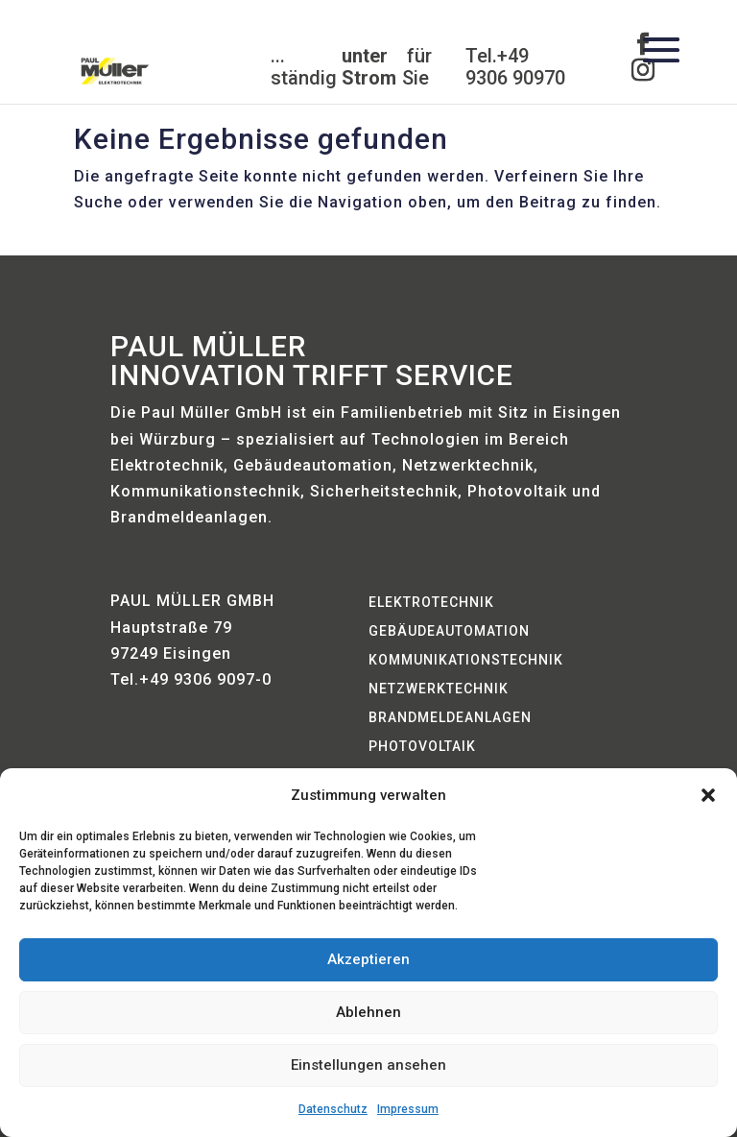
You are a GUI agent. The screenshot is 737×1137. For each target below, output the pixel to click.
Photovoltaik (422, 746)
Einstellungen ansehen (368, 1065)
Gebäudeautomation (449, 631)
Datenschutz (333, 1109)
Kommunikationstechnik (465, 660)
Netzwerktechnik (438, 689)
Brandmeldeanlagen (450, 718)
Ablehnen (368, 1012)
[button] (708, 795)
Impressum (408, 1109)
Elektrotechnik (431, 602)
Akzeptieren (368, 959)
